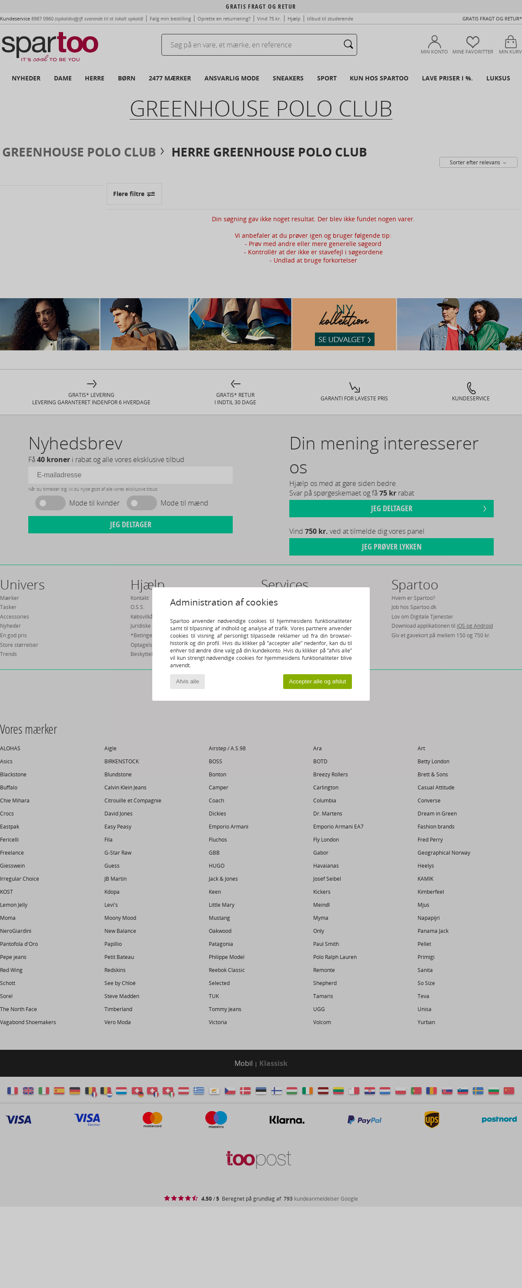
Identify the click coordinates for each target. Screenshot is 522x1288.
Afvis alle (187, 681)
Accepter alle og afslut (317, 681)
